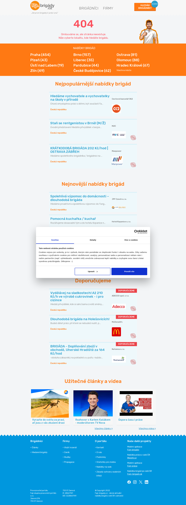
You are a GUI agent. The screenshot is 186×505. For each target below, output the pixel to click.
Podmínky (101, 457)
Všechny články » (104, 428)
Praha (40, 55)
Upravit (93, 271)
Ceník (66, 452)
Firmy (108, 8)
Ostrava (127, 55)
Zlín (37, 71)
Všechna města (124, 70)
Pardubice (86, 65)
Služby (67, 457)
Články (35, 447)
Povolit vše (129, 271)
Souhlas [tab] (55, 240)
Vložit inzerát (70, 447)
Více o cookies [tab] (131, 240)
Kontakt (100, 447)
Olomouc (128, 60)
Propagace (69, 462)
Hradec (133, 65)
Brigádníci (88, 8)
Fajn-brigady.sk (134, 474)
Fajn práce (132, 466)
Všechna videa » (147, 428)
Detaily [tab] (93, 240)
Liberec (83, 60)
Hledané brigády (39, 452)
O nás (99, 452)
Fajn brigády (133, 450)
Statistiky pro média (106, 462)
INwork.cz (132, 458)
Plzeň (38, 60)
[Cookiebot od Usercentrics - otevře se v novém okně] (136, 232)
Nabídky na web (103, 467)
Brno (82, 55)
